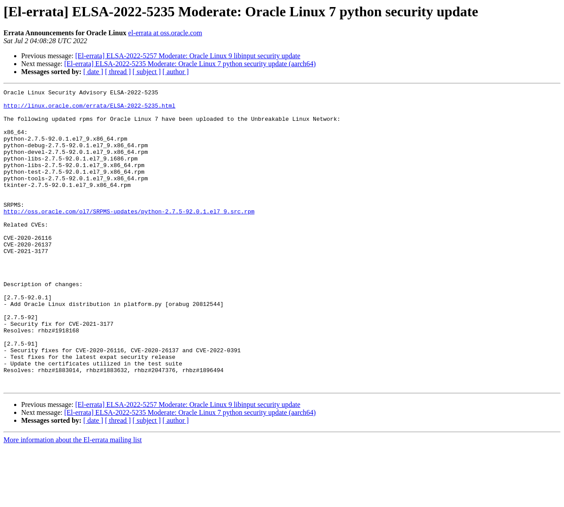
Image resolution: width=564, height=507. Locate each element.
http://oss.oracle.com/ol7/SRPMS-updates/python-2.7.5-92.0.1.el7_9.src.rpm (129, 236)
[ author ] (176, 71)
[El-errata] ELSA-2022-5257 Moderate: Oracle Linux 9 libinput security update (188, 56)
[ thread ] (118, 71)
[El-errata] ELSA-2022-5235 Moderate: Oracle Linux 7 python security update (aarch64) (190, 63)
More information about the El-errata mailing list (73, 499)
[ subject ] (147, 71)
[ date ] (93, 71)
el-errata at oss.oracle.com (165, 33)
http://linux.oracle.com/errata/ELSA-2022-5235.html (89, 109)
